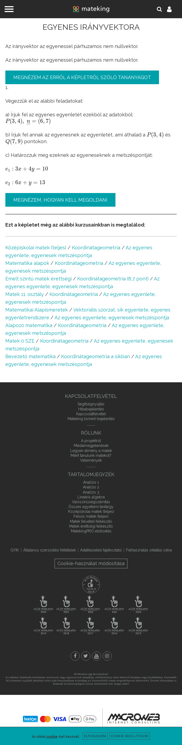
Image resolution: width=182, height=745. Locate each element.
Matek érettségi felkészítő (91, 526)
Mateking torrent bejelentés (91, 419)
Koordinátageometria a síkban (95, 356)
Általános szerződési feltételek (49, 550)
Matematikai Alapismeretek (36, 310)
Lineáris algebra (91, 497)
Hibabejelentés (91, 409)
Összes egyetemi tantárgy (91, 507)
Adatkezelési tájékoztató (101, 550)
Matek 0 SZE (19, 341)
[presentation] (28, 121)
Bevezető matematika (30, 356)
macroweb (133, 718)
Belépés (172, 9)
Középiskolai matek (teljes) (35, 247)
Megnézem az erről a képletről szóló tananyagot (82, 77)
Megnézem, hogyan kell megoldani (60, 200)
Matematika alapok (27, 263)
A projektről (91, 441)
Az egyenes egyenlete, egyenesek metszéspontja (112, 317)
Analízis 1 (91, 482)
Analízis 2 (91, 487)
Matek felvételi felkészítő (91, 521)
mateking (91, 9)
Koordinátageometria (96, 247)
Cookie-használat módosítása (91, 563)
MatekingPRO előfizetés (91, 531)
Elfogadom (95, 736)
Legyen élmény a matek (91, 451)
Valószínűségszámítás (91, 502)
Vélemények (91, 460)
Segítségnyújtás (91, 404)
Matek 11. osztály (24, 294)
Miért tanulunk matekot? (91, 455)
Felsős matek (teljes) (91, 516)
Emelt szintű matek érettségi (38, 278)
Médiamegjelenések (91, 445)
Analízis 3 (91, 492)
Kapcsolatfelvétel (91, 414)
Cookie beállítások (130, 736)
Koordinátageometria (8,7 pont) (113, 278)
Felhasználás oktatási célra (149, 550)
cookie (51, 737)
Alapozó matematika (28, 325)
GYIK (14, 550)
